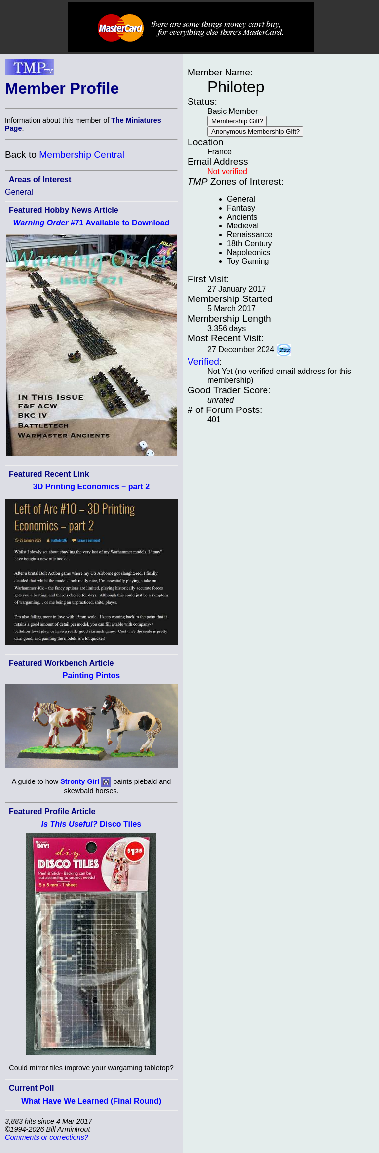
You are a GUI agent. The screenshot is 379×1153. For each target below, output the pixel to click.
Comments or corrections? (46, 1137)
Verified (203, 361)
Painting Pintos (91, 675)
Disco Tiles (91, 824)
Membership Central (81, 154)
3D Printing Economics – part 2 (91, 487)
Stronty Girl (79, 781)
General (19, 192)
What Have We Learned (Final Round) (91, 1101)
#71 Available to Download (91, 223)
